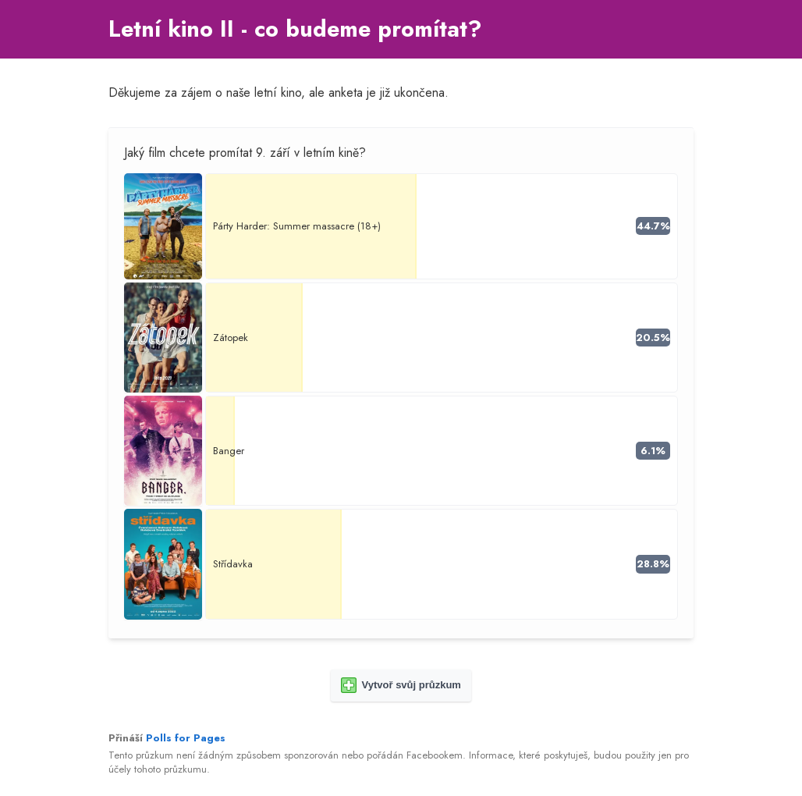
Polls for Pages (185, 737)
